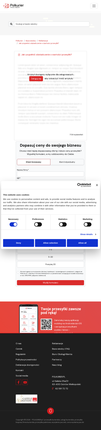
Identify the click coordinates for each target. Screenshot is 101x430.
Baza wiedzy (31, 41)
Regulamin (21, 354)
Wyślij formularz (50, 282)
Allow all (82, 243)
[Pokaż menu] (94, 6)
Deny (18, 243)
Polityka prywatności (26, 359)
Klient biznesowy (33, 162)
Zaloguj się (36, 78)
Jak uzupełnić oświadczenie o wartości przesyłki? (39, 43)
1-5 (50, 249)
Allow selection (50, 243)
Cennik (19, 348)
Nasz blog (57, 365)
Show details (86, 234)
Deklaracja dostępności (27, 365)
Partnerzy (57, 359)
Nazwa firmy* (23, 170)
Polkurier (19, 41)
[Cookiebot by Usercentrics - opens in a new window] (79, 185)
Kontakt (20, 370)
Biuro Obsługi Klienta (62, 354)
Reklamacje (43, 41)
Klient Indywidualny (67, 162)
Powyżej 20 (51, 264)
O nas (18, 343)
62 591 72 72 (61, 388)
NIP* (19, 178)
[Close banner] (97, 185)
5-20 (50, 257)
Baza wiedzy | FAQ (61, 348)
